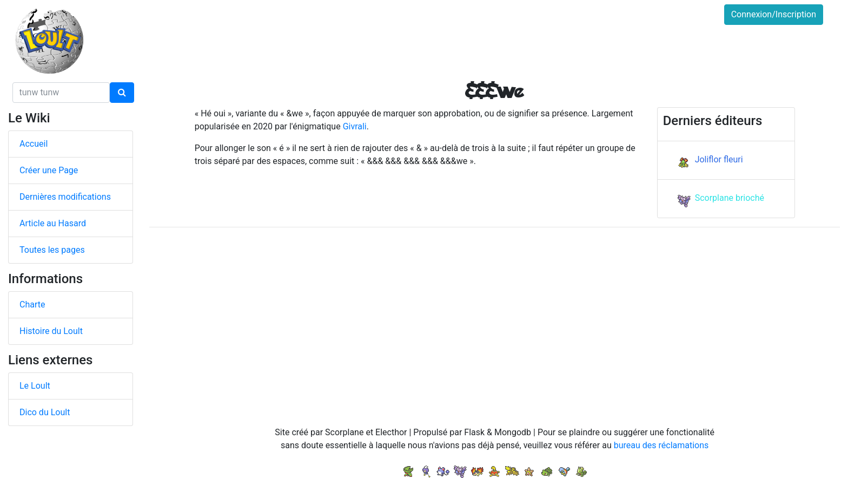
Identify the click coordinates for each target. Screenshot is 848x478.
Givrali (355, 126)
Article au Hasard (52, 223)
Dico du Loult (44, 412)
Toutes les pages (52, 250)
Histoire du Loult (51, 331)
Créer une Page (48, 170)
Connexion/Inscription (773, 14)
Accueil (33, 144)
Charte (32, 304)
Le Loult (34, 386)
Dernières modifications (65, 197)
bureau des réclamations (661, 445)
